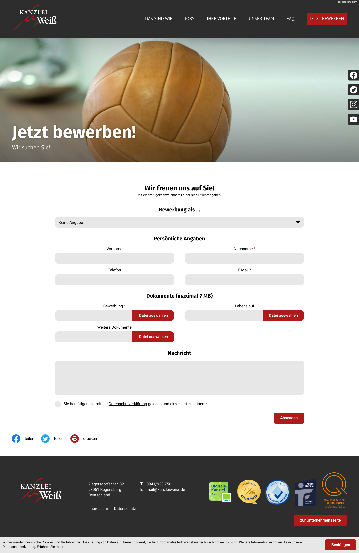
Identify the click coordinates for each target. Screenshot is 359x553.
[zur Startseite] (34, 19)
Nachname (244, 248)
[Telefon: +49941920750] (158, 484)
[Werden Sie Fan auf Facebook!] (353, 75)
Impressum (98, 508)
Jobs (189, 18)
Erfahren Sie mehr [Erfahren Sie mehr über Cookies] (50, 547)
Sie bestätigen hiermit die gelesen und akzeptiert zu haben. (135, 403)
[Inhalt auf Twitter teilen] (55, 438)
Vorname (114, 248)
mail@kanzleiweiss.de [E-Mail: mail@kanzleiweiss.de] (165, 489)
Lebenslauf (244, 306)
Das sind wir (159, 18)
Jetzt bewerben (327, 18)
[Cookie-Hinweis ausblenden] (340, 544)
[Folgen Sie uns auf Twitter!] (353, 89)
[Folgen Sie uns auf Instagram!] (353, 104)
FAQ (291, 18)
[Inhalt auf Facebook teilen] (26, 438)
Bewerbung (114, 306)
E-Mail (244, 270)
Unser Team (261, 18)
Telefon (114, 270)
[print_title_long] (87, 438)
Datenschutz (125, 508)
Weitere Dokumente (114, 327)
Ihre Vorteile (221, 18)
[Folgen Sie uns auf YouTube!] (353, 119)
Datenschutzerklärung (128, 403)
